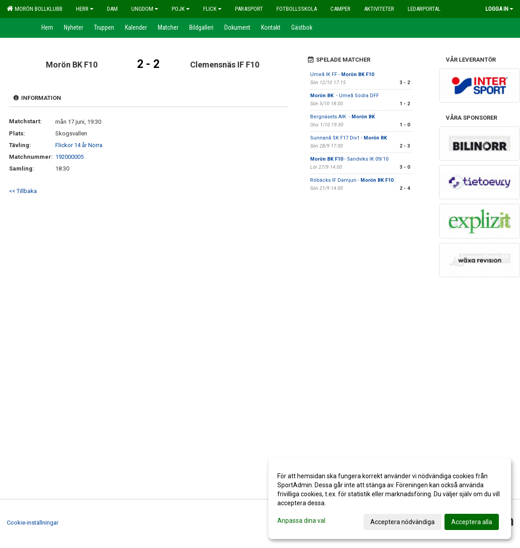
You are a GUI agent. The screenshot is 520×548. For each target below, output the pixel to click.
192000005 (69, 156)
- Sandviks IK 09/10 (349, 159)
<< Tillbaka (23, 191)
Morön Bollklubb (34, 8)
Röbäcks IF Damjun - (351, 180)
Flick (212, 8)
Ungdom (144, 8)
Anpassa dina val (301, 520)
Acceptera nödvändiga (402, 522)
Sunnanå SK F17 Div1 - (349, 138)
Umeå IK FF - (342, 74)
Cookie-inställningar (32, 522)
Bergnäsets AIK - (343, 117)
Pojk (181, 8)
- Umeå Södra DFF (345, 96)
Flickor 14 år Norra (78, 145)
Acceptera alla (471, 522)
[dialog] (389, 498)
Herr (84, 8)
